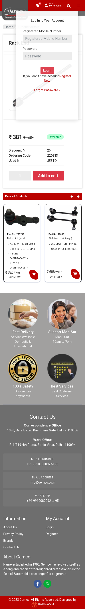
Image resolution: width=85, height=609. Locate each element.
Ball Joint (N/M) (16, 238)
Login (49, 527)
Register (52, 534)
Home (9, 27)
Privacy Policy (12, 534)
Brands (8, 540)
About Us (9, 527)
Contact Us (11, 547)
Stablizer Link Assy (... (61, 238)
